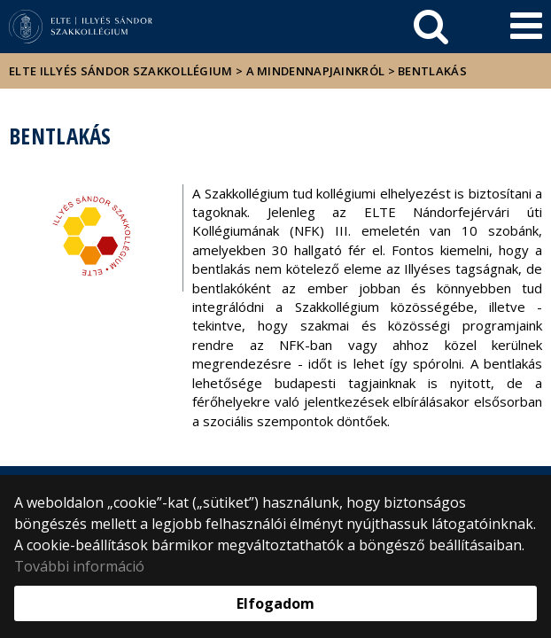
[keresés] (431, 26)
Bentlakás (432, 71)
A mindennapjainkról (315, 71)
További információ (79, 566)
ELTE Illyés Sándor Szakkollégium (121, 71)
